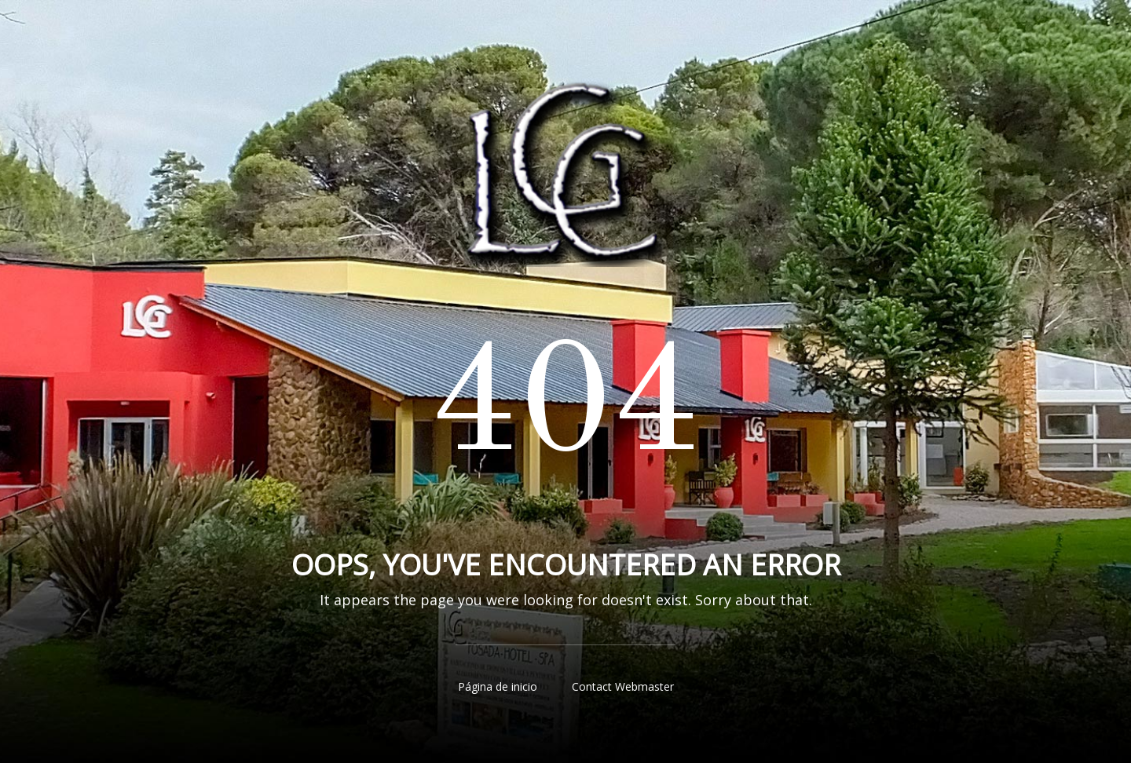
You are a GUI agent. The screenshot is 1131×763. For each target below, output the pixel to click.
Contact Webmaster (623, 686)
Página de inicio (497, 686)
